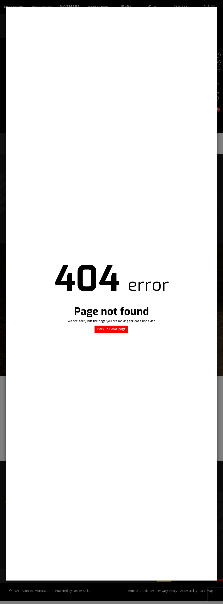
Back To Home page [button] (111, 329)
